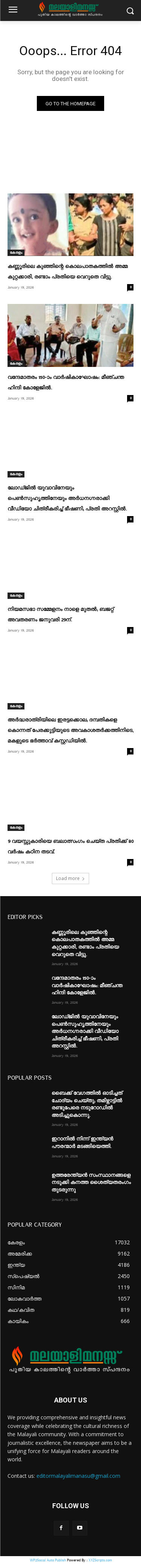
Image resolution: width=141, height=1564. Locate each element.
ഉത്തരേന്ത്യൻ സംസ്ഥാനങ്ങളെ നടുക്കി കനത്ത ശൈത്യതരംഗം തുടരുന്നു (91, 1183)
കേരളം (16, 252)
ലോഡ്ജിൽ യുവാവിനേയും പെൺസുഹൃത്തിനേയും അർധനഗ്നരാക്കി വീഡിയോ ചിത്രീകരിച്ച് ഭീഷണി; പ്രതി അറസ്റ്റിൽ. (67, 498)
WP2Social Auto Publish (48, 1560)
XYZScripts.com (100, 1560)
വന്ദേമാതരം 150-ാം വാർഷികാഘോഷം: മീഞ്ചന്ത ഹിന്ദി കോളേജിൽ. (87, 985)
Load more (70, 878)
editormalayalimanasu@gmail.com (78, 1475)
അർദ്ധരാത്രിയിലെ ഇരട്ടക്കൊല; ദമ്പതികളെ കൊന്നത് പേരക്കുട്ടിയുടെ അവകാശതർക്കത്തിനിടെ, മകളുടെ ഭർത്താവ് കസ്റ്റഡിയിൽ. (70, 730)
